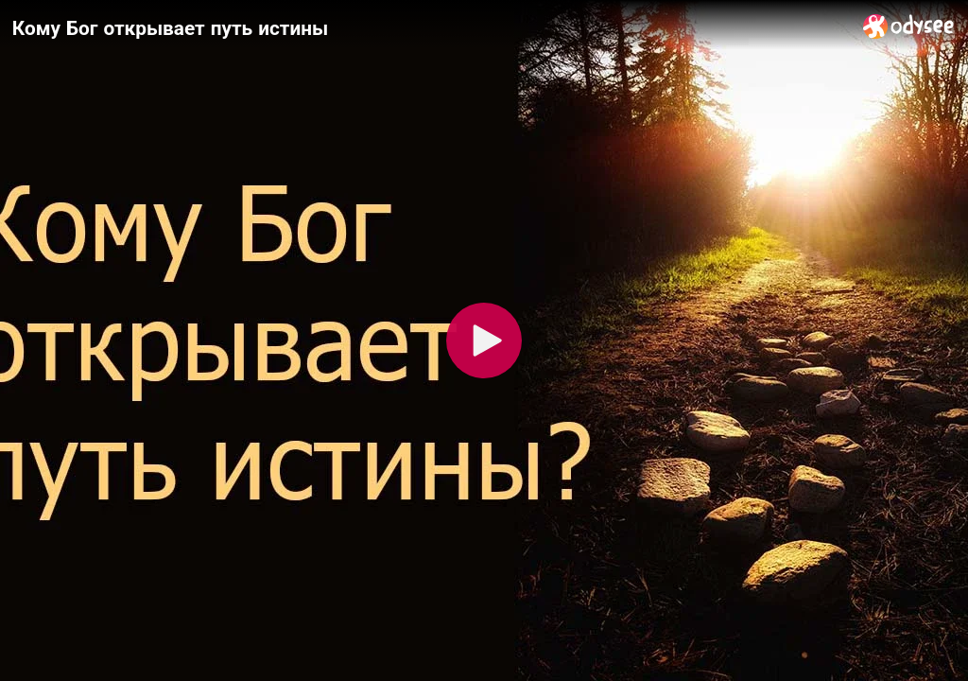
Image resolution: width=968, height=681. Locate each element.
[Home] (909, 26)
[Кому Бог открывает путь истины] (430, 27)
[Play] (484, 340)
